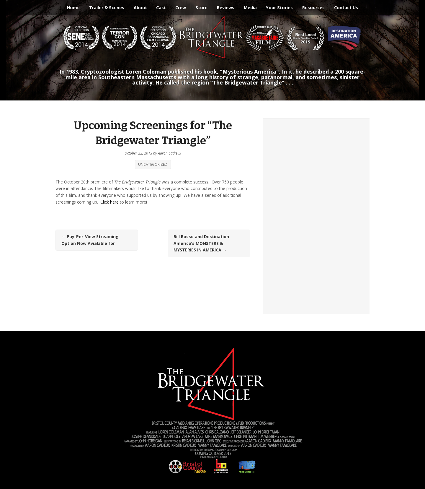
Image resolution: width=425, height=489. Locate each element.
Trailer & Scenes (106, 7)
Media (250, 7)
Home (73, 7)
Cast (161, 7)
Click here (109, 202)
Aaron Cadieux (169, 153)
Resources (313, 7)
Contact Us (346, 7)
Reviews (225, 7)
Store (201, 7)
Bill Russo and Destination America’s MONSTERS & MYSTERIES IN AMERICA (201, 243)
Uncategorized (152, 164)
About (140, 7)
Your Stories (279, 7)
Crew (180, 7)
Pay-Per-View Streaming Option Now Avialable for (90, 240)
